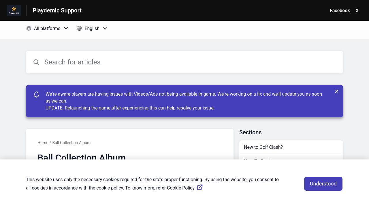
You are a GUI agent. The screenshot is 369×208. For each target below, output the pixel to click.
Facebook (340, 10)
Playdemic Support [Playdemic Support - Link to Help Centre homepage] (57, 10)
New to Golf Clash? (263, 147)
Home (42, 142)
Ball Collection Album (71, 142)
